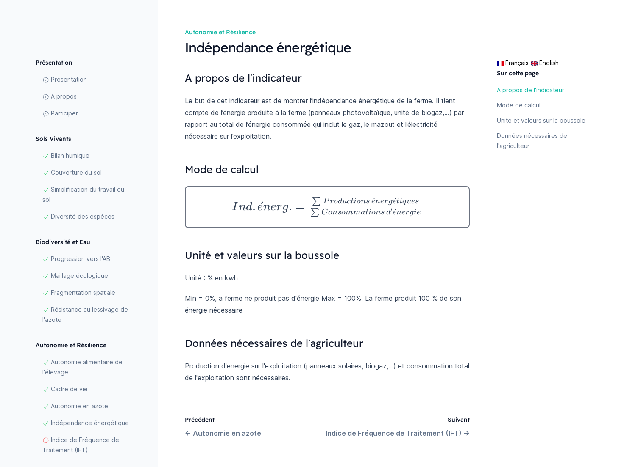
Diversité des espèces (78, 216)
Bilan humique (65, 155)
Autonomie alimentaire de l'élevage (82, 367)
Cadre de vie (65, 389)
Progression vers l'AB (76, 259)
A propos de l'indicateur (530, 89)
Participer (60, 113)
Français (513, 62)
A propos (59, 96)
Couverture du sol (72, 172)
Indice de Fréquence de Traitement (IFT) (80, 444)
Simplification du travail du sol (83, 194)
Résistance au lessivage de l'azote (85, 314)
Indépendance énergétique (85, 423)
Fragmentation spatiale (78, 293)
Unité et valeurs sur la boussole (541, 120)
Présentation (64, 79)
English (545, 62)
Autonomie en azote (75, 406)
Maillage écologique (75, 276)
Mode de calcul (519, 105)
